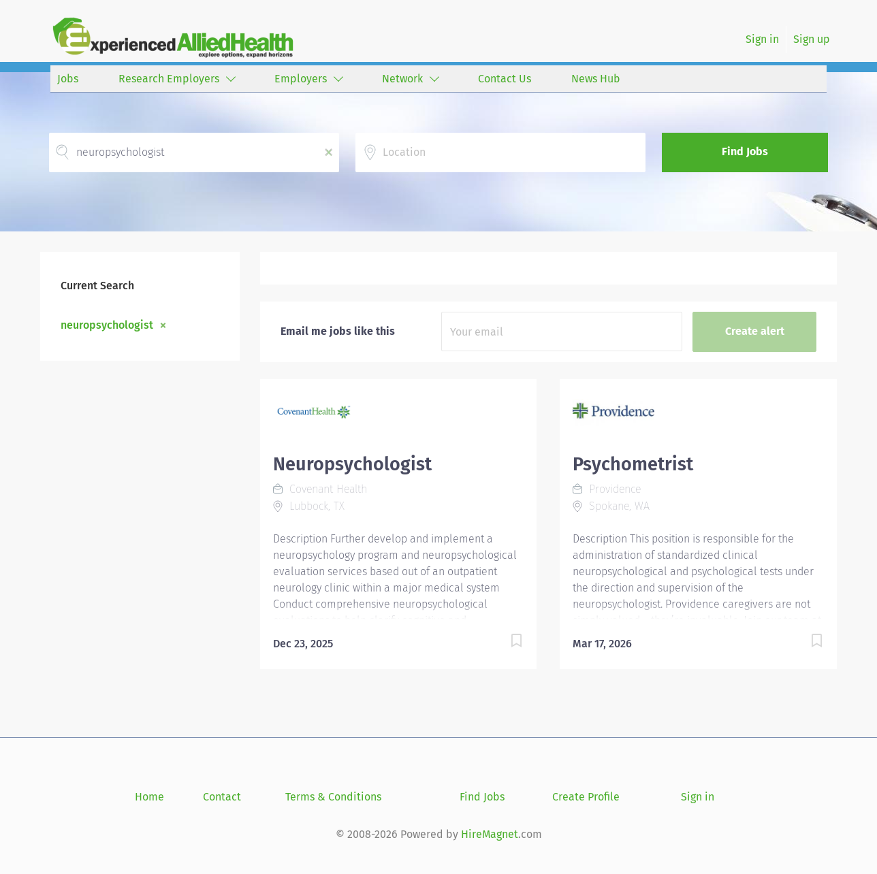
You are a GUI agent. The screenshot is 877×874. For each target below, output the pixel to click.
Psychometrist (633, 464)
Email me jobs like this (338, 331)
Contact (222, 796)
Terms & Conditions (333, 796)
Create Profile (586, 796)
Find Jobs (745, 151)
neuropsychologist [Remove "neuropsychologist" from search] (107, 325)
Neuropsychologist (352, 464)
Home (149, 796)
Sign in (762, 39)
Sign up (811, 39)
